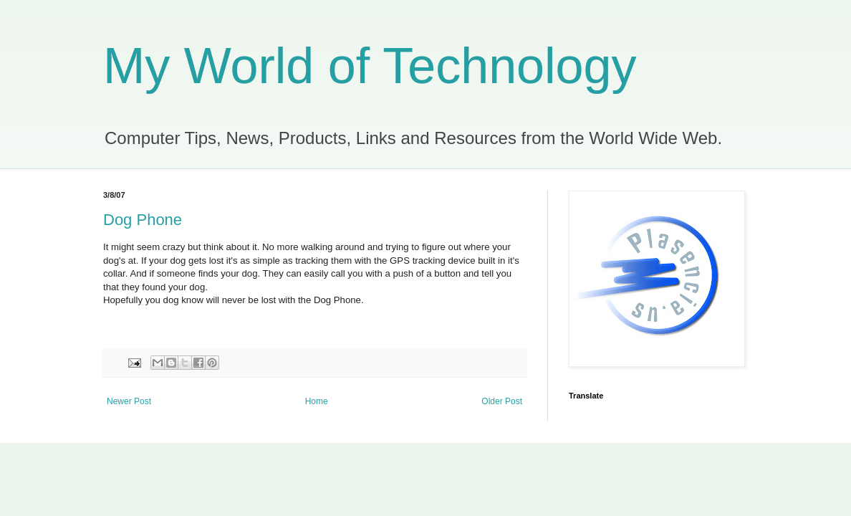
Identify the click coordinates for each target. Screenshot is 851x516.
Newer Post (129, 401)
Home (316, 401)
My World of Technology (369, 66)
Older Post (501, 401)
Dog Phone (142, 220)
